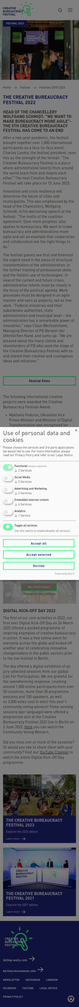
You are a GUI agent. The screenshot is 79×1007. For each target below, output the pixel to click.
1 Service (22, 516)
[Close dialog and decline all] (76, 429)
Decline (39, 566)
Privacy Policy (24, 455)
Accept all (39, 543)
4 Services (23, 504)
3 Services (23, 482)
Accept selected (38, 555)
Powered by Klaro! (64, 573)
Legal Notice (64, 455)
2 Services (23, 471)
